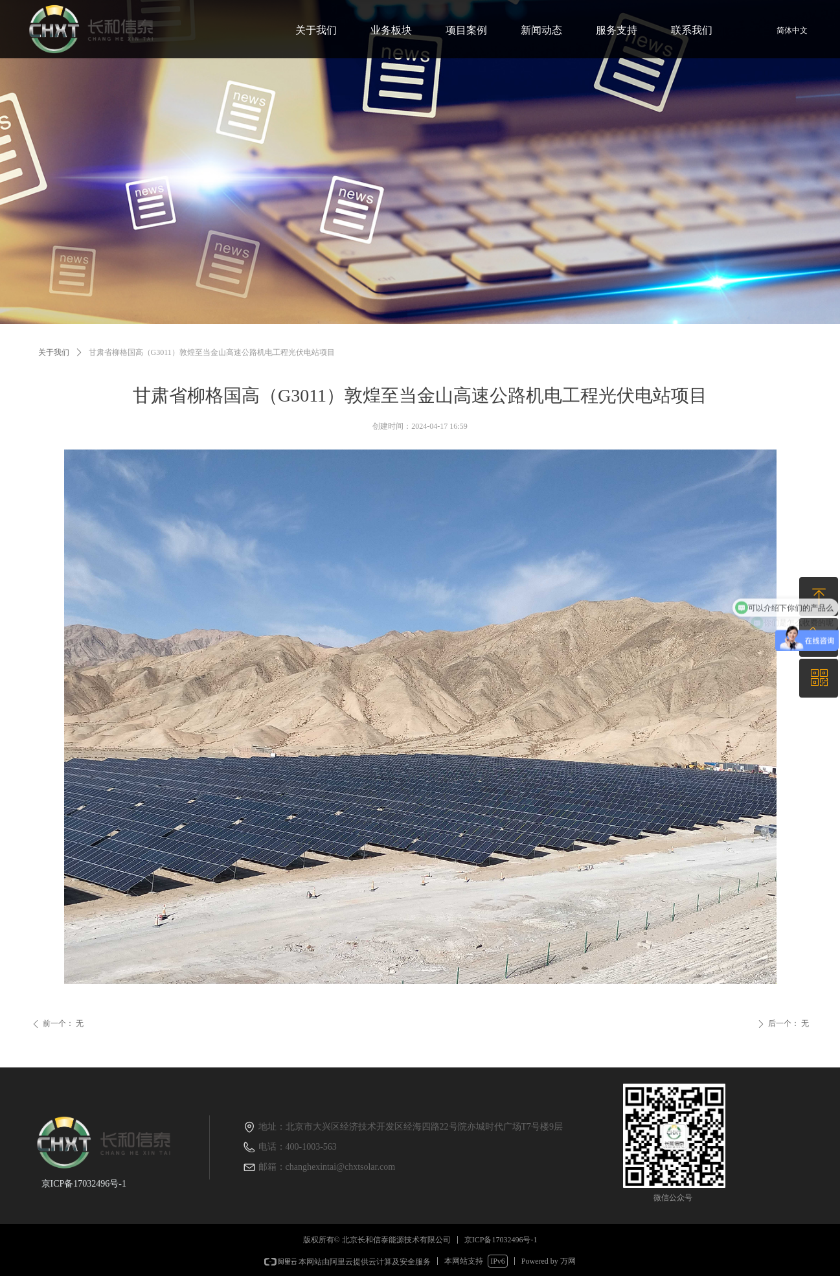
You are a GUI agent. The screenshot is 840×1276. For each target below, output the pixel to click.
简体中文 (792, 30)
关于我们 (53, 352)
